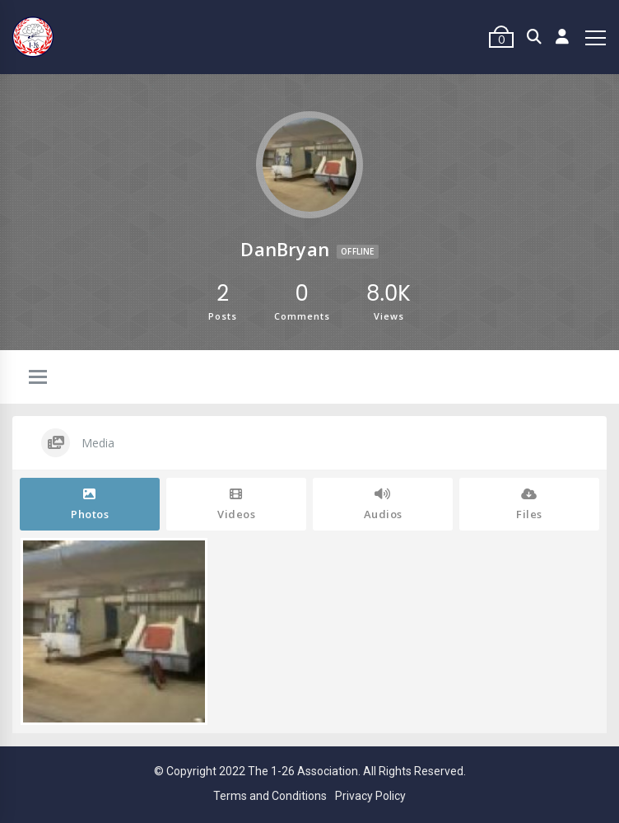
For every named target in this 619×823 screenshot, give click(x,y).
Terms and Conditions (270, 796)
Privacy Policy (370, 796)
